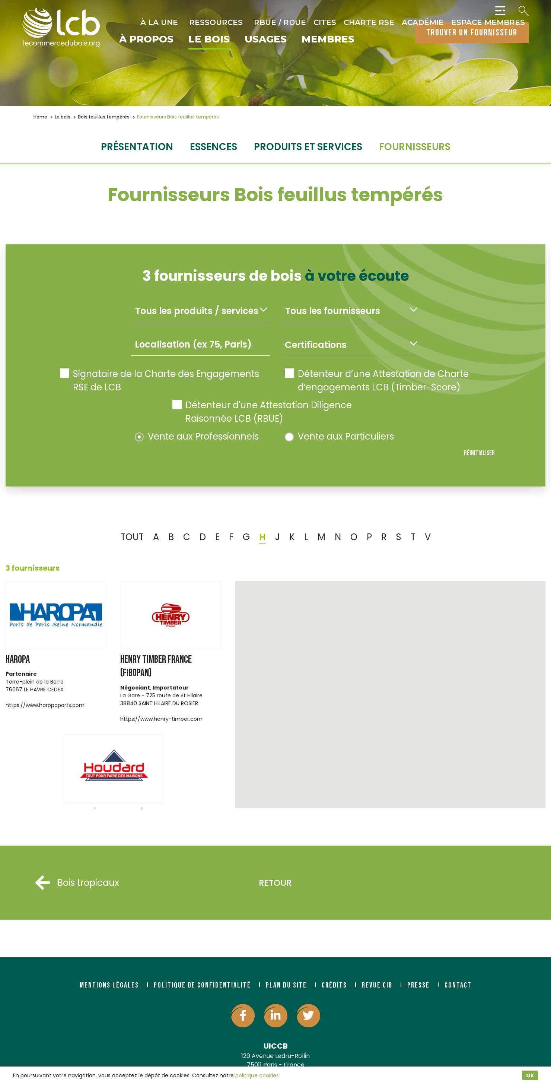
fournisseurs (414, 146)
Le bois (209, 39)
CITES (324, 22)
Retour (275, 883)
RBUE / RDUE (280, 22)
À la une (159, 22)
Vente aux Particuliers (339, 436)
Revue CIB (377, 985)
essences (213, 146)
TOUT (132, 537)
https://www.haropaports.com (45, 705)
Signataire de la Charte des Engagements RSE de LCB (159, 380)
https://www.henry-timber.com (161, 719)
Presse (418, 985)
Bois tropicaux (77, 882)
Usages (266, 39)
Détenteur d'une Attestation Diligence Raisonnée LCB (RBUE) (262, 412)
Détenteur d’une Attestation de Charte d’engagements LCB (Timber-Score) (377, 380)
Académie (423, 22)
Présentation (137, 146)
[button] (346, 633)
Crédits (334, 985)
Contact (458, 985)
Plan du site (286, 985)
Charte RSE (369, 22)
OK (530, 1075)
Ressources (216, 22)
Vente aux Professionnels (197, 436)
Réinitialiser (479, 453)
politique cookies (257, 1075)
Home (40, 117)
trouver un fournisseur (471, 32)
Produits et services (308, 146)
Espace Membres (488, 22)
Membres (328, 39)
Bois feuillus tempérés (104, 117)
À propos (146, 39)
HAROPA (18, 659)
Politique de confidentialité (202, 985)
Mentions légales (109, 985)
